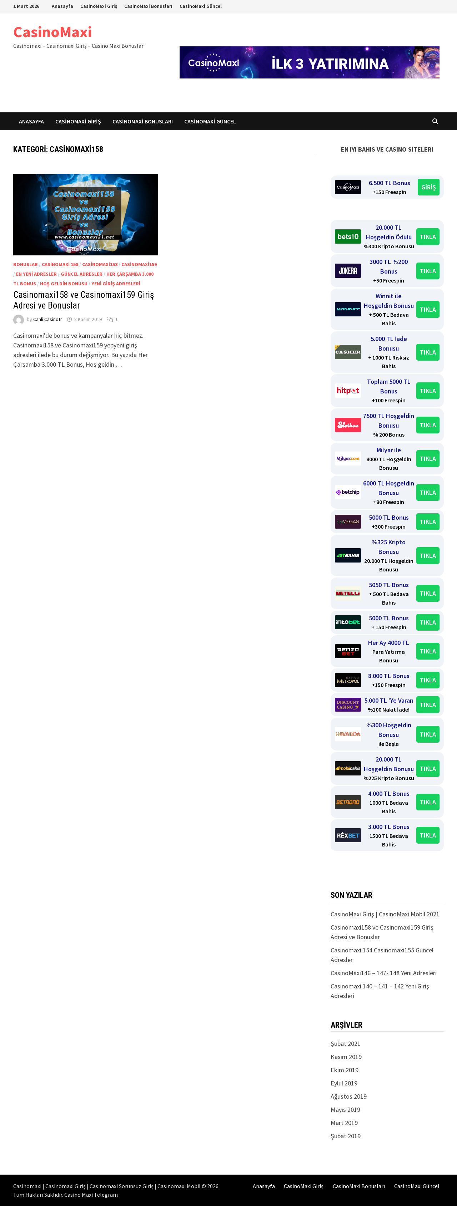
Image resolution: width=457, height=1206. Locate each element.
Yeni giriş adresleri (115, 283)
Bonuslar (25, 264)
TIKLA (428, 237)
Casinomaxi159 (139, 264)
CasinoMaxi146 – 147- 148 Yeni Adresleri (384, 973)
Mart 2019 (344, 1123)
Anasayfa (62, 6)
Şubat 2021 (346, 1043)
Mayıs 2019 (345, 1109)
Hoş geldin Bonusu (63, 283)
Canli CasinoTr (47, 319)
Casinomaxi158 (99, 264)
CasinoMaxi (52, 31)
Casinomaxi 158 (60, 264)
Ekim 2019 (344, 1070)
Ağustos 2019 (349, 1096)
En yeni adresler (36, 274)
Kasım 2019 (346, 1057)
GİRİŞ (428, 187)
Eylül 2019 (344, 1083)
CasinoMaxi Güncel (201, 6)
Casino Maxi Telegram (91, 1194)
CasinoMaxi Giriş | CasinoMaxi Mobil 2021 (385, 914)
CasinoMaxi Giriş (98, 6)
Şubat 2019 (346, 1136)
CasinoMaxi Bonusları (148, 6)
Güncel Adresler (81, 274)
